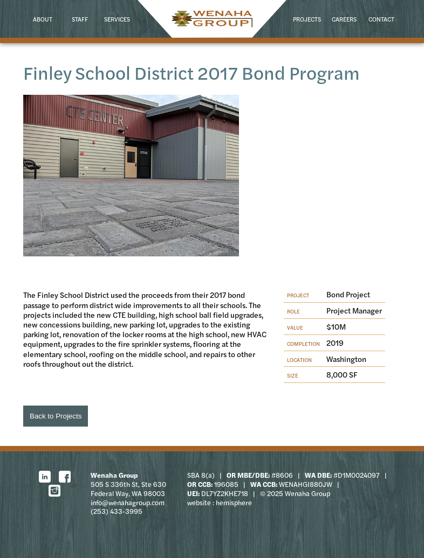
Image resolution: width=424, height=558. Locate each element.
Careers (344, 19)
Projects (307, 19)
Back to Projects (55, 416)
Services (117, 19)
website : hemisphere (219, 502)
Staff (80, 19)
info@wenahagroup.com (128, 502)
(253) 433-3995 (116, 511)
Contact (381, 19)
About (42, 19)
